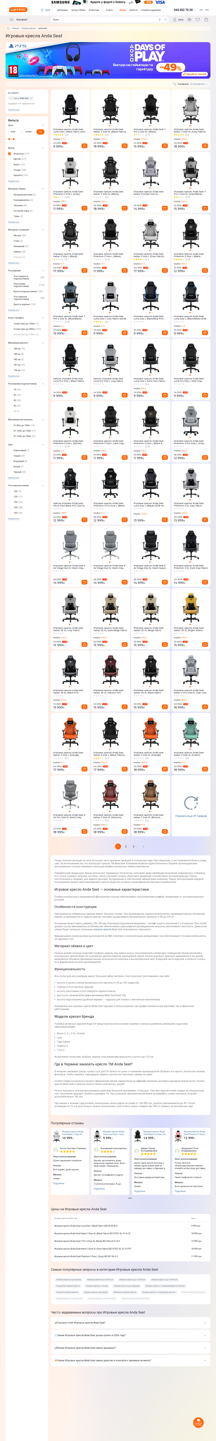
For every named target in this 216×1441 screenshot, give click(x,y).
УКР (201, 10)
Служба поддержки (151, 10)
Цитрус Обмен (78, 10)
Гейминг (15, 28)
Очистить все (14, 110)
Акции (123, 10)
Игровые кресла (29, 28)
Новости (133, 10)
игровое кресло (102, 929)
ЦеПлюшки (62, 10)
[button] (26, 153)
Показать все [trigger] (13, 181)
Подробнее (58, 1183)
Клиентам (95, 10)
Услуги (111, 10)
